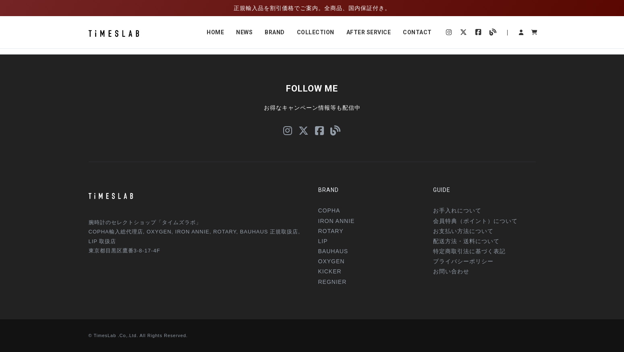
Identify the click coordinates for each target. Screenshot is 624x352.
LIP (323, 241)
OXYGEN (331, 261)
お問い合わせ (451, 271)
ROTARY (331, 231)
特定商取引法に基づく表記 (469, 251)
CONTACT (417, 32)
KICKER (330, 271)
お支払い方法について (463, 231)
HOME (215, 32)
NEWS (244, 32)
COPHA (329, 210)
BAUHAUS (333, 251)
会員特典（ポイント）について (475, 221)
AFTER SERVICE (368, 32)
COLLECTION (315, 32)
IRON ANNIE (336, 221)
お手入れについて (457, 210)
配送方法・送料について (466, 241)
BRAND (275, 32)
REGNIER (332, 282)
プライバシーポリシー (463, 261)
